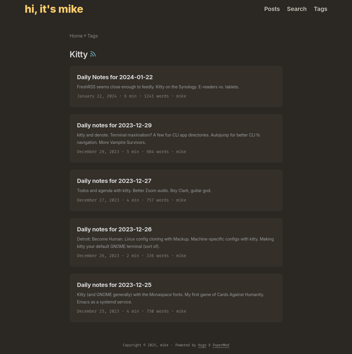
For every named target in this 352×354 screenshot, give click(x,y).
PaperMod (221, 345)
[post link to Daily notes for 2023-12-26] (176, 242)
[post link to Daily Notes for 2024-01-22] (176, 86)
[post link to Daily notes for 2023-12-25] (176, 298)
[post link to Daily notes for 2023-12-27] (176, 190)
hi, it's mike (54, 8)
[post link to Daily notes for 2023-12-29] (176, 138)
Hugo (202, 345)
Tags (92, 36)
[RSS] (93, 54)
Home (76, 36)
